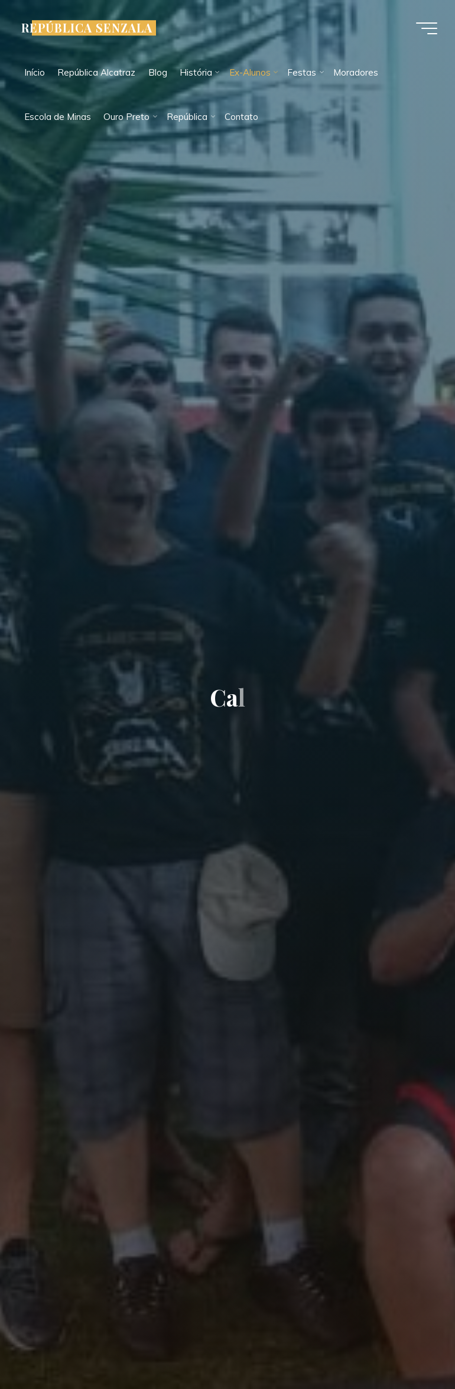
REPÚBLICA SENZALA (86, 27)
